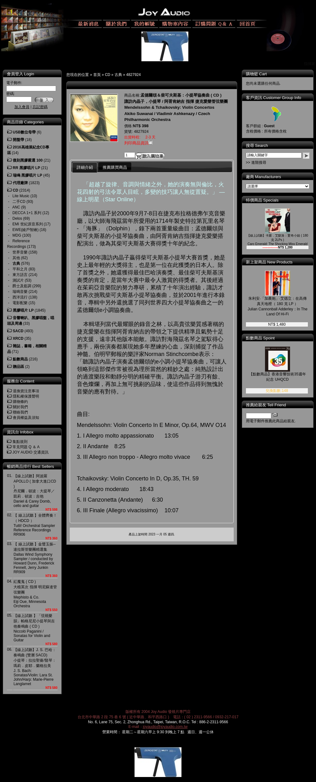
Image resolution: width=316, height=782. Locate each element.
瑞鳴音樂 (20, 291)
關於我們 (20, 407)
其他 (16, 258)
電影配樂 (20, 303)
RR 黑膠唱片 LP (26, 168)
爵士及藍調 (22, 286)
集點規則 (20, 441)
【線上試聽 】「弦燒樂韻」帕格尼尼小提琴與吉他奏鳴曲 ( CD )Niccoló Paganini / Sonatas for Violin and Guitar (34, 628)
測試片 (18, 280)
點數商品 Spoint (260, 338)
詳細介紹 (85, 167)
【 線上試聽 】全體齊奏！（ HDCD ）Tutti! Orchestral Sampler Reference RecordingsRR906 (35, 525)
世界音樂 (20, 252)
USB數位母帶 (24, 132)
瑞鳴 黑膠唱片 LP (27, 175)
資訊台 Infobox (20, 432)
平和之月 (20, 269)
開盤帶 (18, 140)
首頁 (97, 75)
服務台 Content (20, 381)
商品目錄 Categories (25, 122)
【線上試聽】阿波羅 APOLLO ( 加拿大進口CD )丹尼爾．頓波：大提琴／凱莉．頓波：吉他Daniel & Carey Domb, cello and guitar (34, 491)
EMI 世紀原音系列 (28, 224)
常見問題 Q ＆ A (26, 447)
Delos (17, 218)
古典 (118, 75)
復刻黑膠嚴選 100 (28, 160)
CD (107, 75)
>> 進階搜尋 (256, 162)
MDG (17, 235)
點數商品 (20, 359)
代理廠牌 (20, 183)
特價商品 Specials (262, 200)
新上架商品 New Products (269, 262)
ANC (16, 207)
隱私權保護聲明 (26, 396)
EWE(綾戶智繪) (25, 230)
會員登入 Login (20, 74)
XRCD (18, 338)
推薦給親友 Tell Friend (266, 405)
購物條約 (20, 401)
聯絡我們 (20, 412)
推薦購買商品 (115, 167)
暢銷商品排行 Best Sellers (30, 466)
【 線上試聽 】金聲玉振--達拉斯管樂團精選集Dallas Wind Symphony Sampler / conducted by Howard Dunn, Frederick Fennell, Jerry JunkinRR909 (34, 558)
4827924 (133, 75)
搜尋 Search (257, 145)
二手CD (19, 201)
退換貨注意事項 (26, 391)
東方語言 (20, 275)
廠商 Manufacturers (263, 176)
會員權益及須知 (26, 417)
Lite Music (21, 196)
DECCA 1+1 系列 (27, 213)
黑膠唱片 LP (23, 310)
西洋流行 (20, 297)
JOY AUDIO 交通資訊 (30, 452)
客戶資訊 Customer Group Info (273, 97)
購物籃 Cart (256, 74)
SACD (18, 331)
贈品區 (18, 366)
